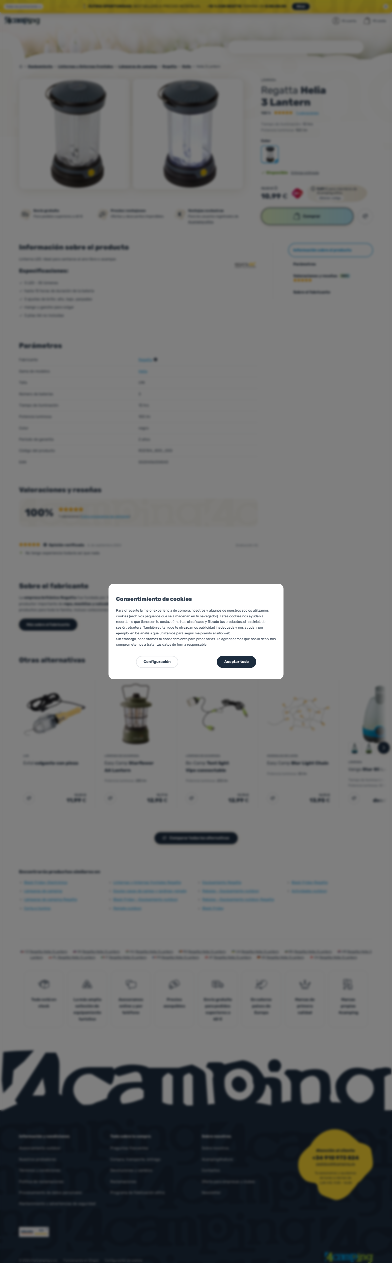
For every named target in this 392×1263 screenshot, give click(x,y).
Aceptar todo (236, 661)
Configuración (157, 661)
